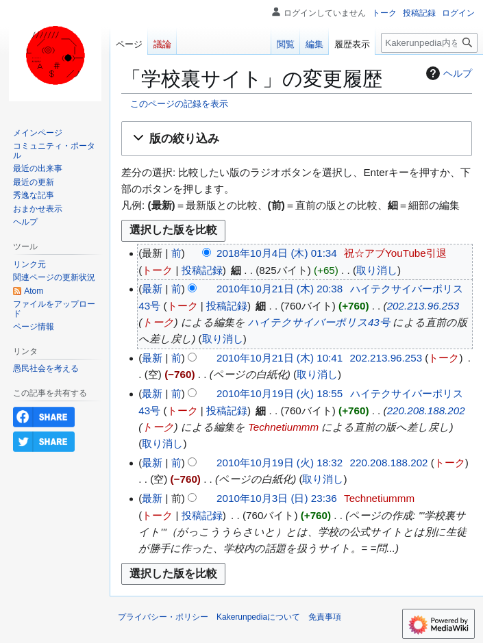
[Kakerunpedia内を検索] (429, 43)
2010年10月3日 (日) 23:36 (276, 498)
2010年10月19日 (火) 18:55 (279, 393)
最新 (152, 288)
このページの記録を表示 (179, 104)
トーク (157, 270)
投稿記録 (202, 270)
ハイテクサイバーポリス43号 (319, 322)
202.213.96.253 (423, 306)
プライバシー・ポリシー (163, 617)
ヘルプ (447, 73)
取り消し (376, 270)
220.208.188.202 (426, 410)
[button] (296, 139)
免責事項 (324, 617)
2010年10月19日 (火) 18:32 (279, 462)
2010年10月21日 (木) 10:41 (279, 358)
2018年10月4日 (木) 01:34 (276, 253)
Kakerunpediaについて (258, 617)
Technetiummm (283, 427)
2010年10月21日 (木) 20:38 (279, 288)
